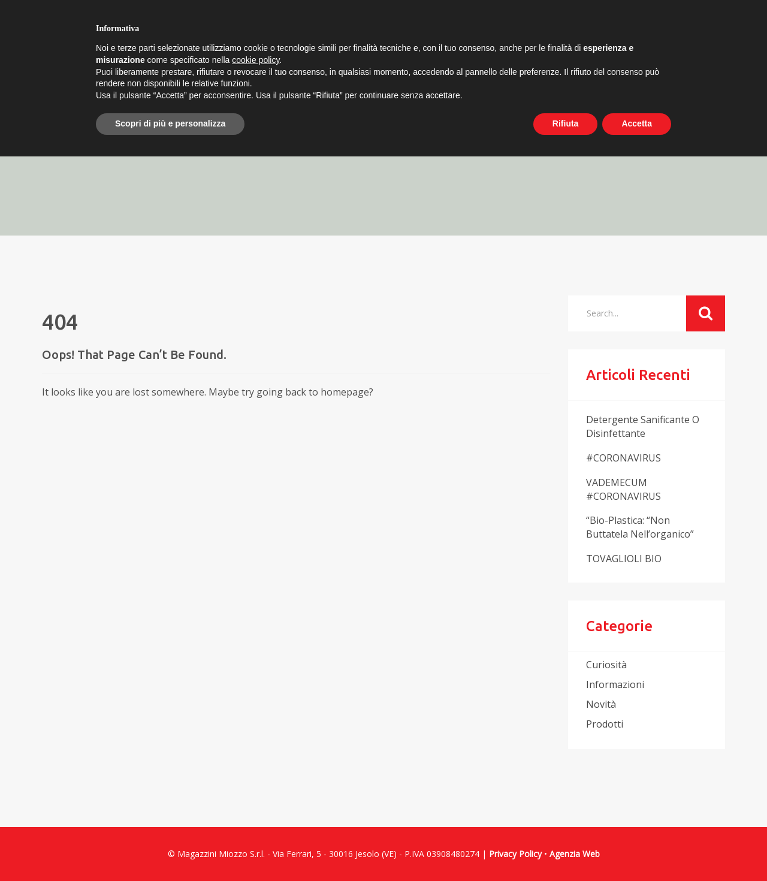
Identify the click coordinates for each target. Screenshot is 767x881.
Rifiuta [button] (565, 123)
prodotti (604, 724)
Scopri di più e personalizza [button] (170, 123)
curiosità (606, 664)
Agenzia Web (574, 853)
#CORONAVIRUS (623, 457)
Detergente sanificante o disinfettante (642, 426)
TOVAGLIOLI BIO (624, 558)
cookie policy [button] (255, 60)
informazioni (615, 684)
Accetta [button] (636, 123)
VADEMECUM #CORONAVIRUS (623, 489)
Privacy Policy (515, 853)
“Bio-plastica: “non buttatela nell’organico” (640, 527)
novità (601, 704)
